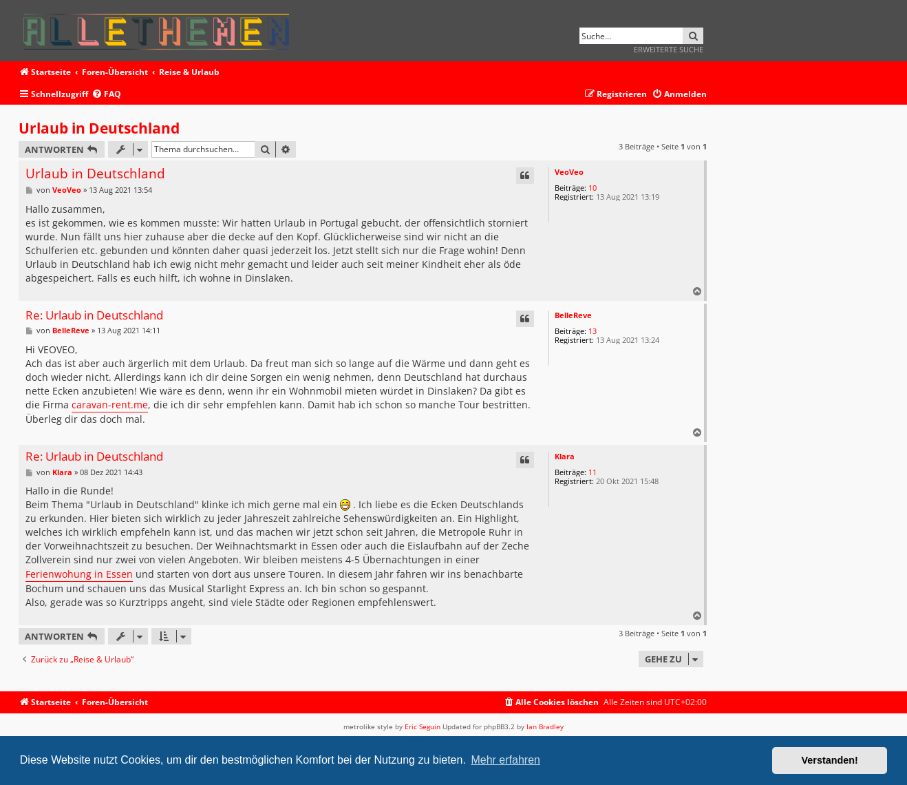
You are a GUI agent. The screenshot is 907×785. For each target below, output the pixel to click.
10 (592, 187)
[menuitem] (106, 94)
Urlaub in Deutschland (99, 128)
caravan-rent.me (110, 404)
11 (592, 472)
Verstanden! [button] (830, 760)
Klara (565, 456)
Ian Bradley (545, 726)
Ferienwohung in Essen (79, 573)
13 (592, 330)
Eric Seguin (422, 726)
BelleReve (573, 315)
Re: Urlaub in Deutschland (94, 315)
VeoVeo (569, 171)
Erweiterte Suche (668, 49)
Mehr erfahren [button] (505, 760)
